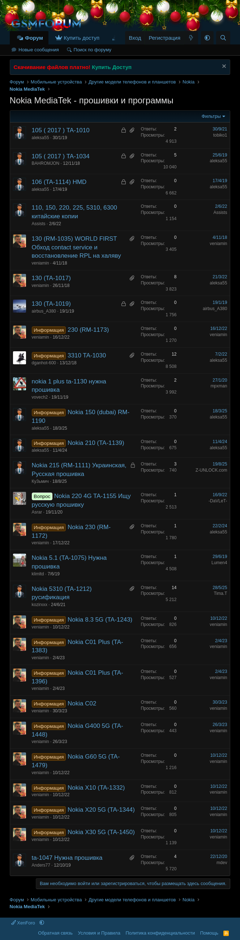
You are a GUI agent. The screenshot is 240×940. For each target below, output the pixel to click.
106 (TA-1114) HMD (59, 182)
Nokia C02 (82, 703)
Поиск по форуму (92, 49)
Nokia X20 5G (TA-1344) (101, 809)
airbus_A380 (44, 311)
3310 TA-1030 (87, 355)
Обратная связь (55, 933)
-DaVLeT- (218, 500)
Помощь (209, 933)
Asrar (37, 512)
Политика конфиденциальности (160, 933)
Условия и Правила (99, 933)
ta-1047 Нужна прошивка (67, 857)
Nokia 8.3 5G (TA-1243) (100, 619)
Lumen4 (219, 562)
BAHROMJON (46, 163)
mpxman (218, 386)
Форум (34, 38)
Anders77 (41, 865)
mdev (222, 862)
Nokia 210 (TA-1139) (96, 442)
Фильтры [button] (211, 116)
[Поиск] (223, 37)
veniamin (40, 263)
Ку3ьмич (40, 481)
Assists (39, 223)
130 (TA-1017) (51, 278)
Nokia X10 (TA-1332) (96, 787)
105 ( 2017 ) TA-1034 (61, 156)
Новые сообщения (38, 49)
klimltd (38, 573)
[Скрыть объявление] (223, 67)
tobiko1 (220, 135)
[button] (207, 37)
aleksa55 (40, 137)
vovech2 (40, 397)
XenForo (24, 923)
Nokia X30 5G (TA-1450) (101, 832)
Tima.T (220, 593)
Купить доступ (81, 38)
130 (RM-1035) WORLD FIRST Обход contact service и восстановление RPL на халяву (76, 247)
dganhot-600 (44, 362)
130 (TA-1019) (51, 303)
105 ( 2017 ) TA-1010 (61, 130)
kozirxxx (39, 604)
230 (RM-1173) (88, 329)
